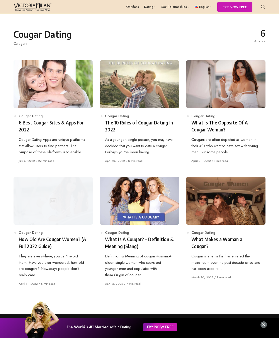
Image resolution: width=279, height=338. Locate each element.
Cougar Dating (31, 116)
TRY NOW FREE (160, 327)
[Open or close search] (262, 6)
